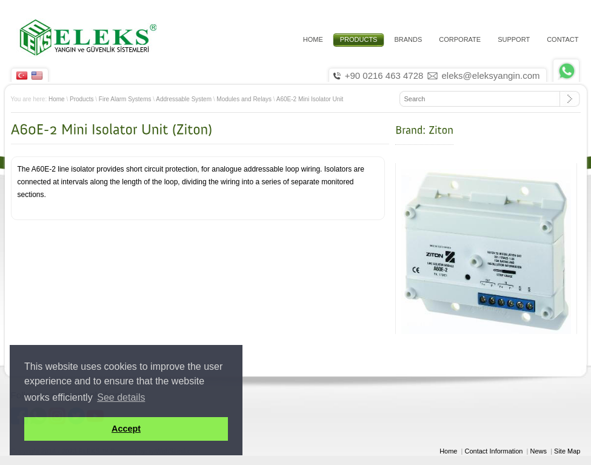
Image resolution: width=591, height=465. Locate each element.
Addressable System (184, 99)
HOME (313, 39)
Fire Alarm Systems (125, 99)
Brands (408, 39)
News (538, 451)
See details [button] (121, 397)
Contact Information (494, 451)
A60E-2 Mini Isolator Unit (310, 99)
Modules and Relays (244, 99)
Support (514, 39)
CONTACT (562, 39)
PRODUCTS (359, 39)
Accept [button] (126, 428)
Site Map (567, 451)
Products (81, 99)
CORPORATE (460, 39)
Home (56, 99)
